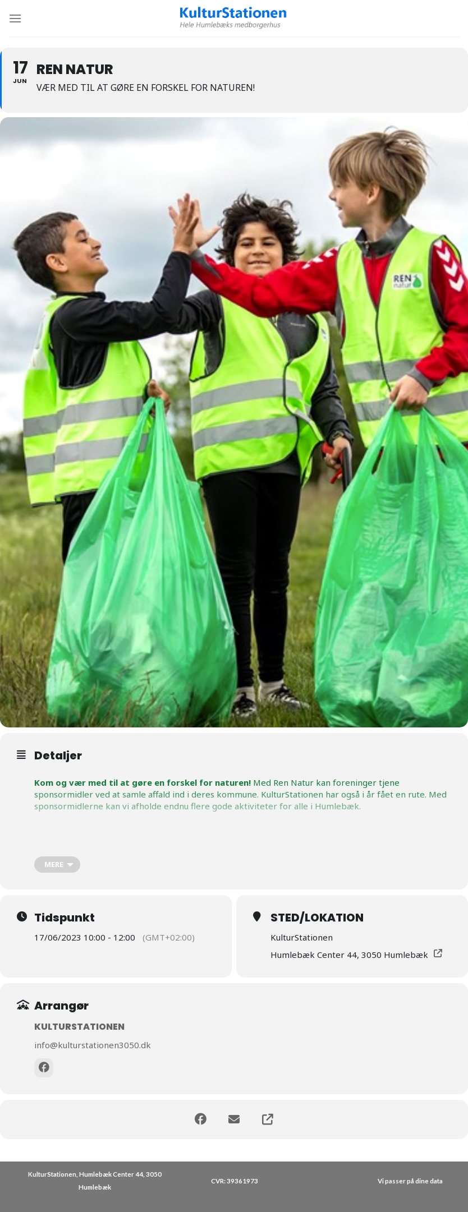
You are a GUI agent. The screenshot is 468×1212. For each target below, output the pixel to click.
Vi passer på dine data (410, 1181)
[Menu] (15, 18)
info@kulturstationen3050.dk (92, 1044)
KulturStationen (79, 1026)
